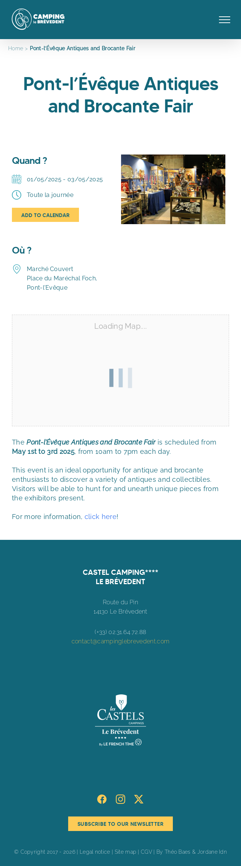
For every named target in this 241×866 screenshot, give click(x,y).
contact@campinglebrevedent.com (120, 641)
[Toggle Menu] (225, 19)
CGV (146, 852)
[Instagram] (120, 799)
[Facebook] (102, 799)
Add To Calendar (45, 215)
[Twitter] (138, 799)
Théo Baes (178, 852)
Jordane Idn (212, 852)
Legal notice (95, 852)
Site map (125, 852)
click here (101, 516)
